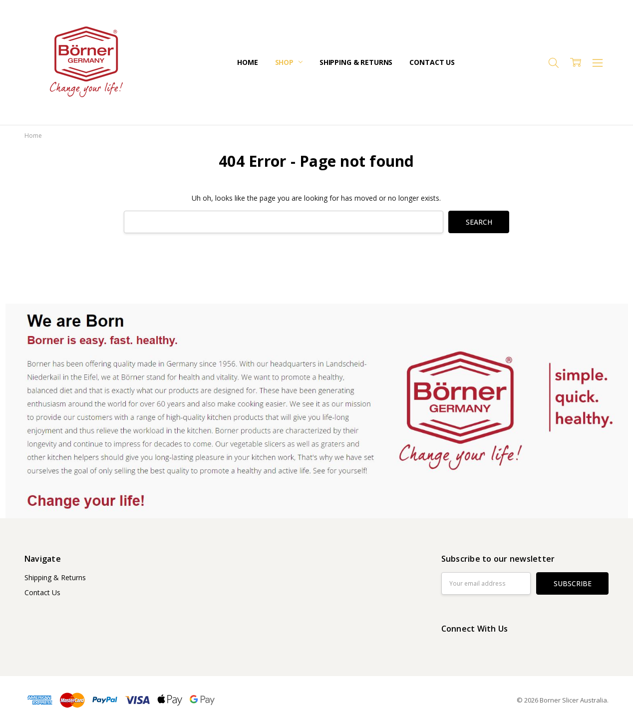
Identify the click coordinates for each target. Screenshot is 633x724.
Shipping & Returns (355, 62)
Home (247, 62)
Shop (289, 62)
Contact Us (432, 62)
